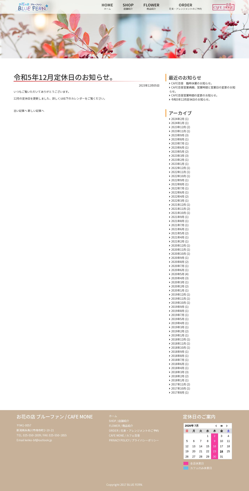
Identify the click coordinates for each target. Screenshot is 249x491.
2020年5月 (177, 274)
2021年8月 (177, 221)
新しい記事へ (36, 111)
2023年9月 (177, 135)
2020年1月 (177, 290)
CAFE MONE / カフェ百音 (124, 435)
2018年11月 (178, 343)
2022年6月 (177, 192)
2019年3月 (177, 327)
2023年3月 (177, 156)
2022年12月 (178, 168)
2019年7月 (177, 315)
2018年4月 (177, 368)
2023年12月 (178, 127)
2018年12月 (178, 339)
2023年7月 (177, 143)
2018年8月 (177, 356)
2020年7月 (177, 266)
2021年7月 (177, 225)
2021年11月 (178, 209)
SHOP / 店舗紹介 (119, 421)
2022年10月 (178, 176)
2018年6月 (177, 364)
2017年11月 (178, 384)
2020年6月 (177, 270)
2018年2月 (177, 376)
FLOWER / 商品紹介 (121, 426)
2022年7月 (177, 188)
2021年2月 (177, 241)
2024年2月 (177, 119)
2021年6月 (177, 229)
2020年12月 (178, 245)
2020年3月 (177, 282)
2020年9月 (177, 258)
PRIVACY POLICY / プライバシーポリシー (134, 440)
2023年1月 (177, 164)
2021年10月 (178, 213)
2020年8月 (177, 262)
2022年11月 (178, 172)
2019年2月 (177, 331)
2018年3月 (177, 372)
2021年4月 (177, 237)
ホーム (113, 416)
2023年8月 (177, 139)
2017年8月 (177, 392)
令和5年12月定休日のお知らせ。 (191, 99)
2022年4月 (177, 196)
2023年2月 (177, 160)
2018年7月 (177, 360)
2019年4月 (177, 323)
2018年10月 (178, 347)
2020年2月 (177, 286)
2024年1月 (177, 123)
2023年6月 (177, 147)
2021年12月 (178, 205)
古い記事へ (20, 111)
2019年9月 (177, 307)
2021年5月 (177, 233)
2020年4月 (177, 278)
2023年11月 (178, 131)
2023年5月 (177, 151)
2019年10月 (178, 303)
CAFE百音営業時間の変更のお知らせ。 (195, 95)
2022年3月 (177, 200)
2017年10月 (178, 388)
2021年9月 (177, 217)
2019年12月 (178, 294)
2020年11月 (178, 249)
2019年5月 (177, 319)
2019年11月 (178, 298)
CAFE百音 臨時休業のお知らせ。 (192, 83)
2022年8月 (177, 184)
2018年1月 (177, 380)
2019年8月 (177, 311)
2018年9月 (177, 352)
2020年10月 (178, 254)
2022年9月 (177, 180)
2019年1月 (177, 335)
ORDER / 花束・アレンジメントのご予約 (134, 430)
